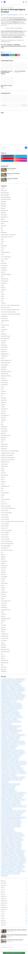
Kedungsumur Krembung (14, 376)
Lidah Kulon (14, 417)
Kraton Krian (14, 391)
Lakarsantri (14, 404)
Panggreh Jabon (14, 444)
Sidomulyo (14, 563)
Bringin (14, 239)
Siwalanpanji (14, 574)
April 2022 (14, 918)
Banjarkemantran (14, 217)
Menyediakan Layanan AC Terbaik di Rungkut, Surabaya (6, 72)
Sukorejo (14, 585)
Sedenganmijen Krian (14, 486)
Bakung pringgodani (14, 195)
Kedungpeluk (14, 369)
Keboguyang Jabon (14, 353)
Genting (14, 294)
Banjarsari (14, 219)
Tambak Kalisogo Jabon (14, 601)
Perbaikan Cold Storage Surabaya (14, 457)
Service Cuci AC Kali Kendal (13, 173)
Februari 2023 (14, 896)
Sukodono (14, 581)
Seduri (14, 488)
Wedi (14, 665)
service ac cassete (14, 510)
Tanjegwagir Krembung (14, 618)
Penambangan (14, 448)
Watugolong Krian (14, 660)
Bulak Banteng (14, 245)
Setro (14, 552)
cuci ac (14, 254)
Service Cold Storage (14, 539)
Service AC (14, 501)
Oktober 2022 (14, 905)
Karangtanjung (14, 345)
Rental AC (14, 477)
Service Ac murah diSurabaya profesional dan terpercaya (14, 521)
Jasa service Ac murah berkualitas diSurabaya (14, 305)
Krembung (14, 393)
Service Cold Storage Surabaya (14, 543)
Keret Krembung (14, 384)
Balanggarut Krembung (14, 199)
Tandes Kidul (14, 614)
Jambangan (14, 303)
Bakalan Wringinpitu (14, 192)
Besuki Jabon (14, 225)
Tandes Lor (14, 616)
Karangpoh (14, 342)
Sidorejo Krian (14, 567)
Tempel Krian (14, 625)
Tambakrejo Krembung (14, 609)
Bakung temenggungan (14, 197)
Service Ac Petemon (11, 168)
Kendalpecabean (14, 380)
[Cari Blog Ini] (13, 148)
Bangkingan (14, 212)
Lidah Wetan (14, 420)
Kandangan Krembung (14, 336)
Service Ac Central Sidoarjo (14, 512)
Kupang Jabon (14, 400)
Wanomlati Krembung (14, 651)
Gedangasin (14, 290)
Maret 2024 (14, 881)
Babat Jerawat (14, 190)
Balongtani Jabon (14, 210)
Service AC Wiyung (14, 537)
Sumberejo (14, 587)
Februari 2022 (14, 922)
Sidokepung (14, 556)
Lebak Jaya (14, 411)
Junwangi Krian (14, 329)
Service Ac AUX (14, 503)
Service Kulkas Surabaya (14, 545)
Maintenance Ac (14, 426)
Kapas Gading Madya (14, 338)
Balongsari (14, 208)
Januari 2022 (14, 925)
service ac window (14, 534)
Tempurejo (14, 627)
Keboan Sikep (14, 351)
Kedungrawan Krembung (14, 371)
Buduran (14, 241)
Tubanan (14, 643)
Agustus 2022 (14, 909)
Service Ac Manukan (14, 519)
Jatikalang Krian (14, 316)
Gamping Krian (14, 283)
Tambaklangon (14, 607)
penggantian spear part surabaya (14, 453)
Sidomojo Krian (14, 561)
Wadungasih (14, 645)
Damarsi (14, 261)
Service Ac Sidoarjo (14, 526)
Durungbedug (14, 270)
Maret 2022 (14, 920)
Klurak (14, 389)
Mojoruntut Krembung (14, 435)
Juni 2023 (14, 889)
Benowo (14, 223)
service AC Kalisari (14, 515)
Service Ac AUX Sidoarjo (14, 506)
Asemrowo (14, 188)
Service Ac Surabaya (9, 7)
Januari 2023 (14, 898)
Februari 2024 (14, 883)
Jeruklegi (14, 327)
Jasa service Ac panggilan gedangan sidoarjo (14, 309)
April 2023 (14, 894)
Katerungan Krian (14, 347)
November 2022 (14, 903)
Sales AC (14, 479)
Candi (14, 250)
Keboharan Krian (14, 356)
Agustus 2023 (14, 885)
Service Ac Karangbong (12, 178)
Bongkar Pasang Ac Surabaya (7, 947)
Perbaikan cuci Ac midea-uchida (14, 459)
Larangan (14, 406)
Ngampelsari (14, 437)
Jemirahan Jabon (14, 318)
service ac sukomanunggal (14, 530)
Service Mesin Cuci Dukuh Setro (6, 86)
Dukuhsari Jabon (14, 265)
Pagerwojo (14, 440)
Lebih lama (24, 105)
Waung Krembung (14, 662)
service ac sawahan (14, 523)
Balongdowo (14, 203)
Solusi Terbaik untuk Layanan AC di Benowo (17, 929)
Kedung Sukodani (14, 365)
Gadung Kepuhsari (14, 281)
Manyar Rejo (14, 433)
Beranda (2, 7)
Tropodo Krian (14, 640)
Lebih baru (4, 105)
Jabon (14, 301)
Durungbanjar (14, 267)
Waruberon (14, 656)
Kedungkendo (14, 367)
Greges (14, 296)
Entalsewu (14, 272)
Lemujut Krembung (14, 415)
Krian (14, 395)
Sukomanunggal (14, 583)
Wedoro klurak (14, 667)
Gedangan (14, 287)
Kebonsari (14, 358)
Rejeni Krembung (14, 475)
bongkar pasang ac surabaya (14, 237)
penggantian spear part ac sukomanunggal (14, 451)
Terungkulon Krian (14, 634)
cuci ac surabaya (14, 259)
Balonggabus (14, 206)
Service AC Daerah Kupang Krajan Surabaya (17, 934)
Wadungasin (14, 647)
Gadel (14, 276)
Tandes (14, 612)
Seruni (14, 497)
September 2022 (14, 907)
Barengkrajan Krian (14, 221)
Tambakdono (14, 605)
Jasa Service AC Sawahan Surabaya (15, 939)
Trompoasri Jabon (14, 638)
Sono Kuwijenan (14, 576)
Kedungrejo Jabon (14, 373)
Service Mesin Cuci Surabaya (14, 550)
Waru (14, 654)
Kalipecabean (14, 334)
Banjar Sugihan (14, 214)
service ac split (14, 528)
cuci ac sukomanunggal (14, 256)
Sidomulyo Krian (14, 565)
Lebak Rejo (14, 413)
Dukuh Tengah (14, 263)
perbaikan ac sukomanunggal (14, 455)
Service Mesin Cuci (14, 548)
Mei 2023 (14, 892)
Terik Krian (14, 631)
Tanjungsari (14, 620)
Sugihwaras (14, 578)
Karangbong (14, 340)
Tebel (14, 623)
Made (14, 424)
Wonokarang (14, 669)
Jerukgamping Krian (14, 325)
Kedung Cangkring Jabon (14, 360)
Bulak (14, 243)
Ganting (14, 285)
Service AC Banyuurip (14, 499)
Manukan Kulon (14, 428)
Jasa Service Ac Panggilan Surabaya (14, 312)
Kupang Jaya (14, 402)
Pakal (14, 442)
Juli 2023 (14, 887)
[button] (1, 2)
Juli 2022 (14, 911)
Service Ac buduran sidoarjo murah (14, 508)
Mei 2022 (14, 916)
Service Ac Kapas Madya (19, 71)
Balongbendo (14, 201)
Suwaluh (14, 598)
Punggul (14, 470)
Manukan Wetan (14, 431)
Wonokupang (14, 671)
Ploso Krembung (14, 466)
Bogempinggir (14, 232)
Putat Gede (14, 473)
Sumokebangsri (14, 592)
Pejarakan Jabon (14, 446)
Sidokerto (14, 559)
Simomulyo (14, 570)
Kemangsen (14, 378)
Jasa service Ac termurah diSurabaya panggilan (14, 314)
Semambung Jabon (14, 492)
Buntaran (14, 248)
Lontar (14, 422)
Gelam (14, 292)
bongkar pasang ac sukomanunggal (14, 234)
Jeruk (14, 323)
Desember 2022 (14, 900)
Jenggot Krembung (14, 320)
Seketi (14, 490)
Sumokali (14, 590)
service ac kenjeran (14, 517)
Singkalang (14, 572)
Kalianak (14, 331)
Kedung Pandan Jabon (14, 362)
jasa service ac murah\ (14, 307)
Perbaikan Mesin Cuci (14, 462)
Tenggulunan (14, 629)
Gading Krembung (14, 278)
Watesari (14, 658)
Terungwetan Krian (14, 636)
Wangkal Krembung (14, 649)
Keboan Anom (14, 349)
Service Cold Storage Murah (14, 541)
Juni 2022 (14, 914)
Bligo (14, 230)
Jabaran (14, 298)
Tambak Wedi (14, 603)
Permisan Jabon (14, 464)
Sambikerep (14, 481)
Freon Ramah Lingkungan (14, 274)
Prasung (14, 468)
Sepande (14, 495)
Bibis (14, 228)
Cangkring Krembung (14, 252)
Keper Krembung (14, 382)
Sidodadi (14, 554)
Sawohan (14, 484)
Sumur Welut (14, 596)
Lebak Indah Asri (14, 409)
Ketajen (14, 387)
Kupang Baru (14, 398)
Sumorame (14, 594)
